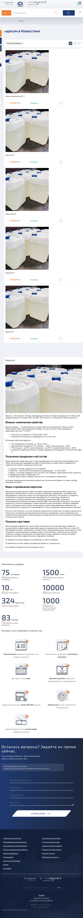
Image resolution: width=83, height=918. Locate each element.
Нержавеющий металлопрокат (15, 842)
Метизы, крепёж (48, 853)
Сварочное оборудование (52, 846)
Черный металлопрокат (12, 838)
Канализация (8, 857)
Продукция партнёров (11, 861)
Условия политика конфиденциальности (14, 909)
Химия (5, 865)
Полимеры (7, 868)
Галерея (42, 895)
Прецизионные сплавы (51, 842)
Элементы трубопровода (51, 850)
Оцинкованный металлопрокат (15, 846)
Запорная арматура (10, 853)
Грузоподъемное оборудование (15, 850)
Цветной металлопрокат (51, 838)
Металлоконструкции (50, 857)
